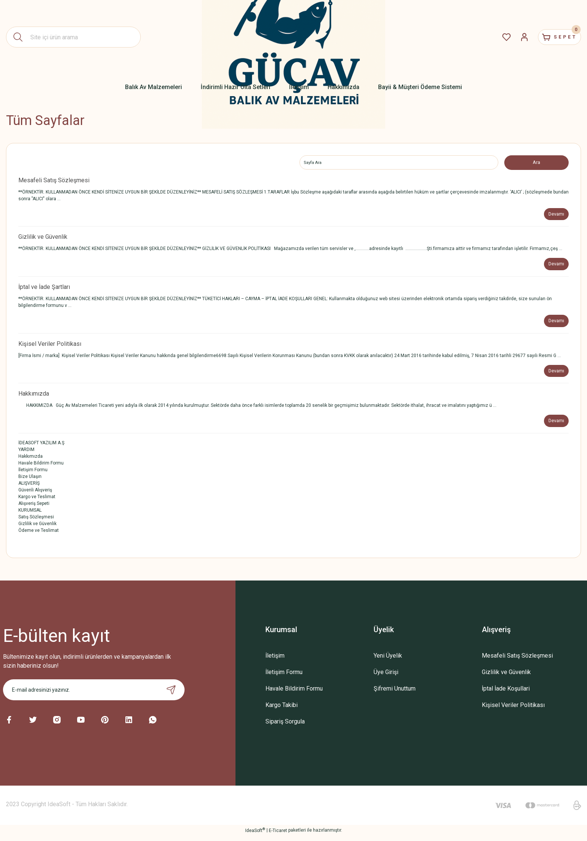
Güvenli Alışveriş (35, 495)
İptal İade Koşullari (506, 693)
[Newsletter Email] (94, 695)
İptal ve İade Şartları (44, 289)
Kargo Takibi (281, 710)
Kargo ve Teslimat (36, 502)
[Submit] (171, 695)
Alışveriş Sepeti (33, 508)
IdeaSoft (255, 835)
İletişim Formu (33, 475)
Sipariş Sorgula (285, 726)
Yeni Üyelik (388, 660)
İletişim (275, 660)
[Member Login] (510, 37)
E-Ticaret (278, 835)
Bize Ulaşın (30, 481)
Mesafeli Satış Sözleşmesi (53, 181)
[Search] (73, 37)
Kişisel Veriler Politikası (49, 347)
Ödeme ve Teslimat (38, 535)
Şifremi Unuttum (395, 693)
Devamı (555, 215)
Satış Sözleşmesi (36, 522)
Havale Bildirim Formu (41, 468)
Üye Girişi (386, 677)
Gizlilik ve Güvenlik (42, 238)
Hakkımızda (33, 398)
